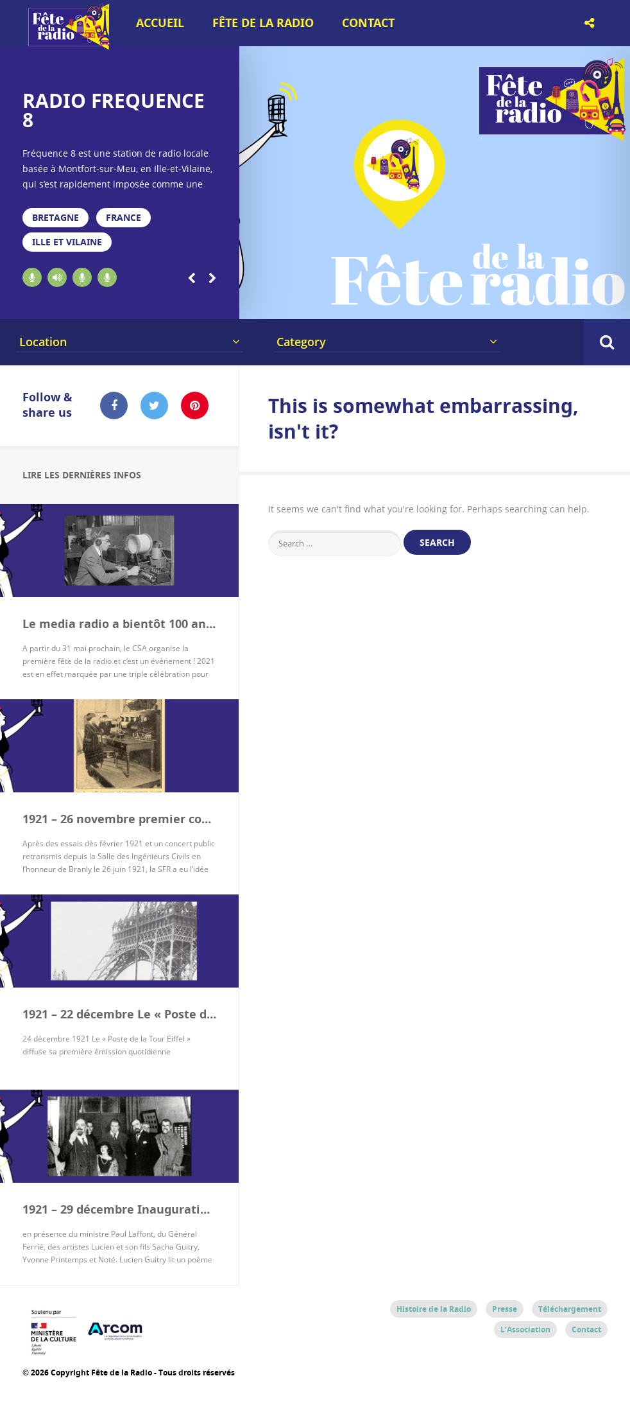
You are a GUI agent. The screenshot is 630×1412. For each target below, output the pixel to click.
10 (391, 303)
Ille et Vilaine (67, 242)
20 (618, 303)
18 (572, 303)
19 (595, 303)
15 (504, 303)
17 (550, 303)
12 (436, 303)
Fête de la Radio (263, 23)
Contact (368, 23)
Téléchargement (569, 1308)
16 (527, 303)
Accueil (160, 23)
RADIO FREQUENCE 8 (113, 110)
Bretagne (55, 217)
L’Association (525, 1329)
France (123, 217)
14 (482, 303)
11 (413, 303)
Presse (504, 1308)
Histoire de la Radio (433, 1308)
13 (459, 303)
